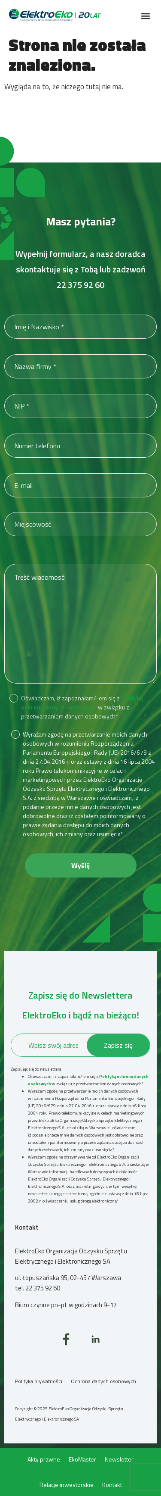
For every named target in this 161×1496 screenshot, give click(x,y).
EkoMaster (82, 1459)
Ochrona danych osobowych (103, 1381)
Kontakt (112, 1484)
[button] (145, 16)
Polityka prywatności (38, 1381)
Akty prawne (43, 1459)
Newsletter (119, 1459)
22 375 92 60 (80, 284)
